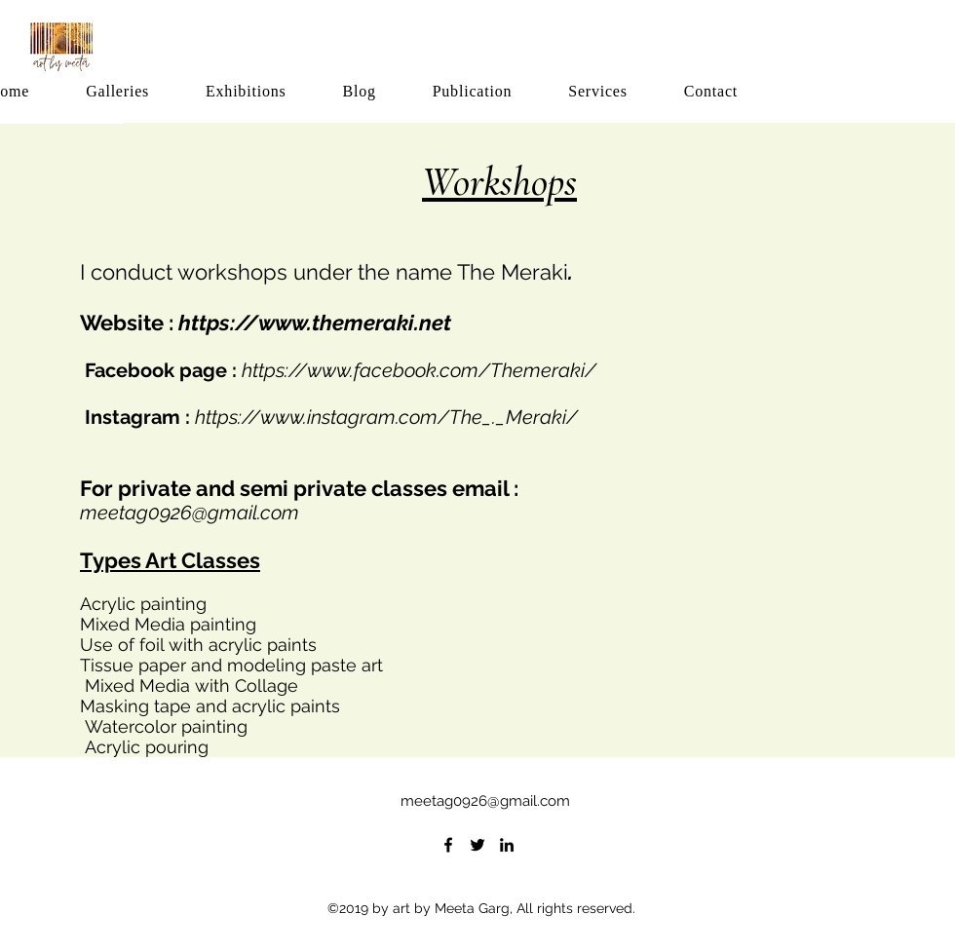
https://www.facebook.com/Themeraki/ (419, 370)
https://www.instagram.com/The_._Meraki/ (386, 417)
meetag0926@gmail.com (189, 512)
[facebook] (448, 845)
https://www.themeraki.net (314, 322)
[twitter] (477, 845)
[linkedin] (506, 845)
